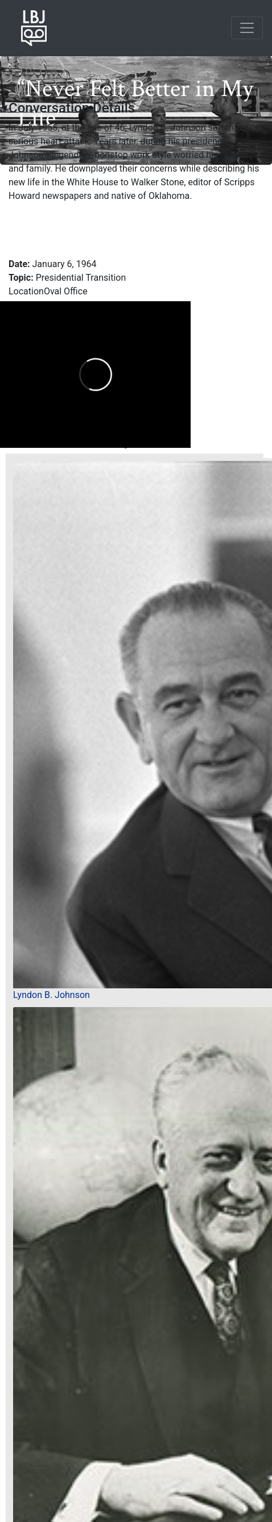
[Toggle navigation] (247, 27)
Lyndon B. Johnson (51, 994)
